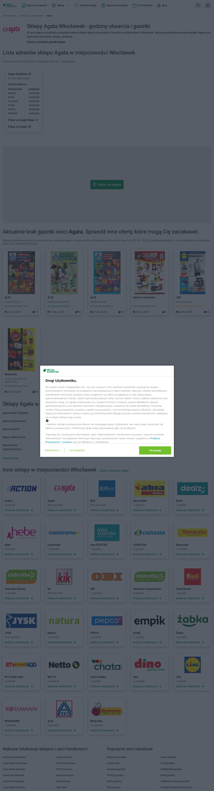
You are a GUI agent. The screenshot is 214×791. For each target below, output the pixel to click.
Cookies (67, 442)
